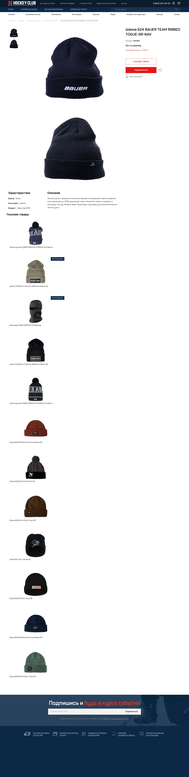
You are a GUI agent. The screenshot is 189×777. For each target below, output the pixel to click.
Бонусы (124, 3)
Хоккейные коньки (33, 14)
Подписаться (131, 712)
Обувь (112, 14)
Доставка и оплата (47, 3)
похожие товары (141, 62)
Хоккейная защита (29, 10)
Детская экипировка (54, 10)
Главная (11, 21)
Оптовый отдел (86, 3)
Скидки (177, 14)
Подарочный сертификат (106, 3)
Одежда (96, 14)
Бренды (160, 14)
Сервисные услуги (78, 10)
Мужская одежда (34, 21)
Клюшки (11, 14)
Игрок (11, 10)
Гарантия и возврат (67, 3)
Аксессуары (76, 14)
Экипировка (56, 14)
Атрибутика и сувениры (135, 14)
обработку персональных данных (116, 719)
